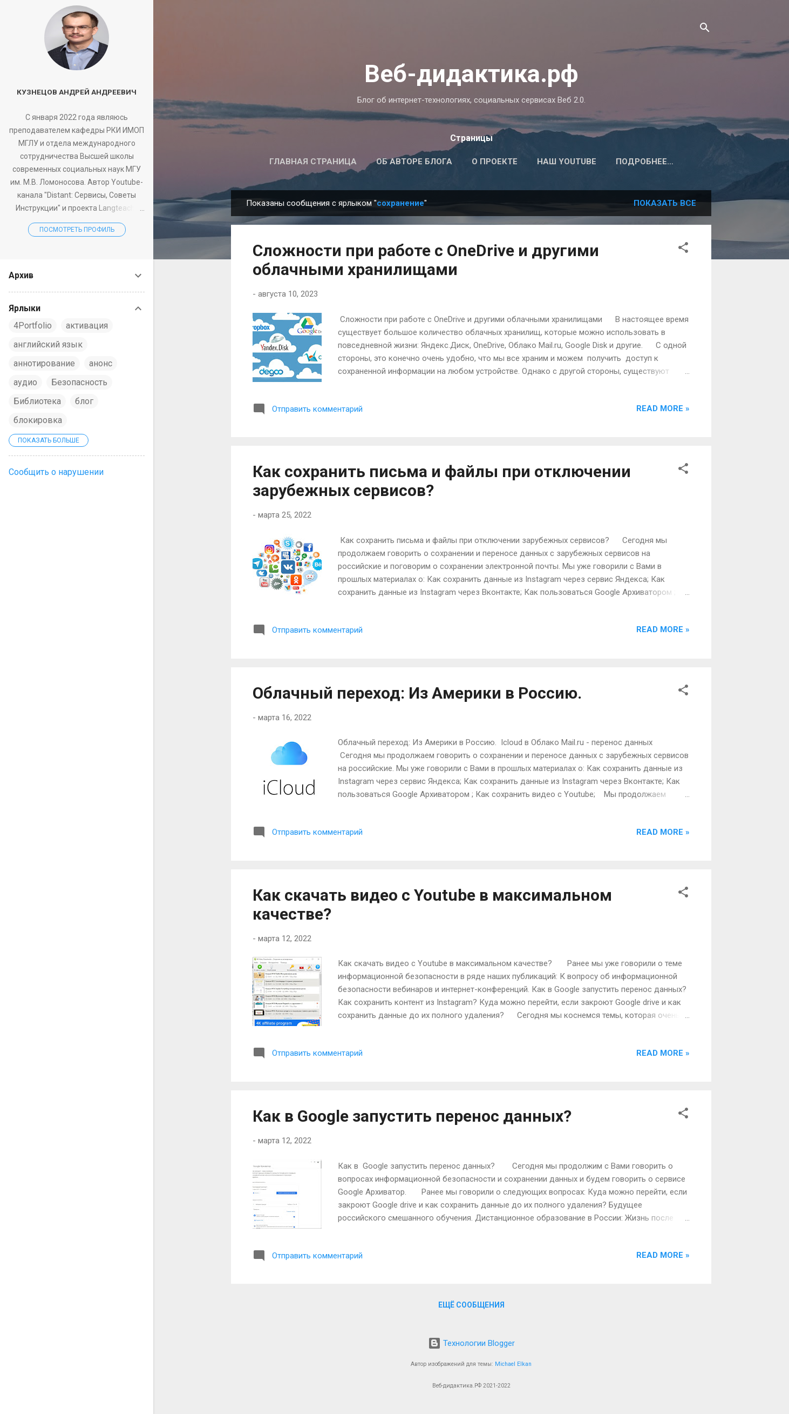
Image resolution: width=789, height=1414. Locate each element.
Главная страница (305, 161)
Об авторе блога (407, 161)
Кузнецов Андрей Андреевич (77, 92)
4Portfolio (32, 325)
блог (84, 401)
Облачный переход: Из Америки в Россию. (417, 695)
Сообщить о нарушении (56, 472)
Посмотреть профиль (76, 229)
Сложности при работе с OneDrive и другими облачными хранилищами (426, 262)
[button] (683, 251)
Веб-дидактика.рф (471, 73)
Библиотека (37, 401)
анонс (100, 363)
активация (87, 325)
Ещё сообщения (471, 1307)
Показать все (665, 205)
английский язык (48, 344)
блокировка (37, 420)
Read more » (663, 411)
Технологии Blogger (471, 1343)
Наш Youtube (559, 161)
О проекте (487, 161)
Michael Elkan (513, 1364)
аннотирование (44, 363)
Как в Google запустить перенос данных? (412, 1118)
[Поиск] (704, 29)
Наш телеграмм (644, 161)
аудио (25, 382)
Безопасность (79, 382)
